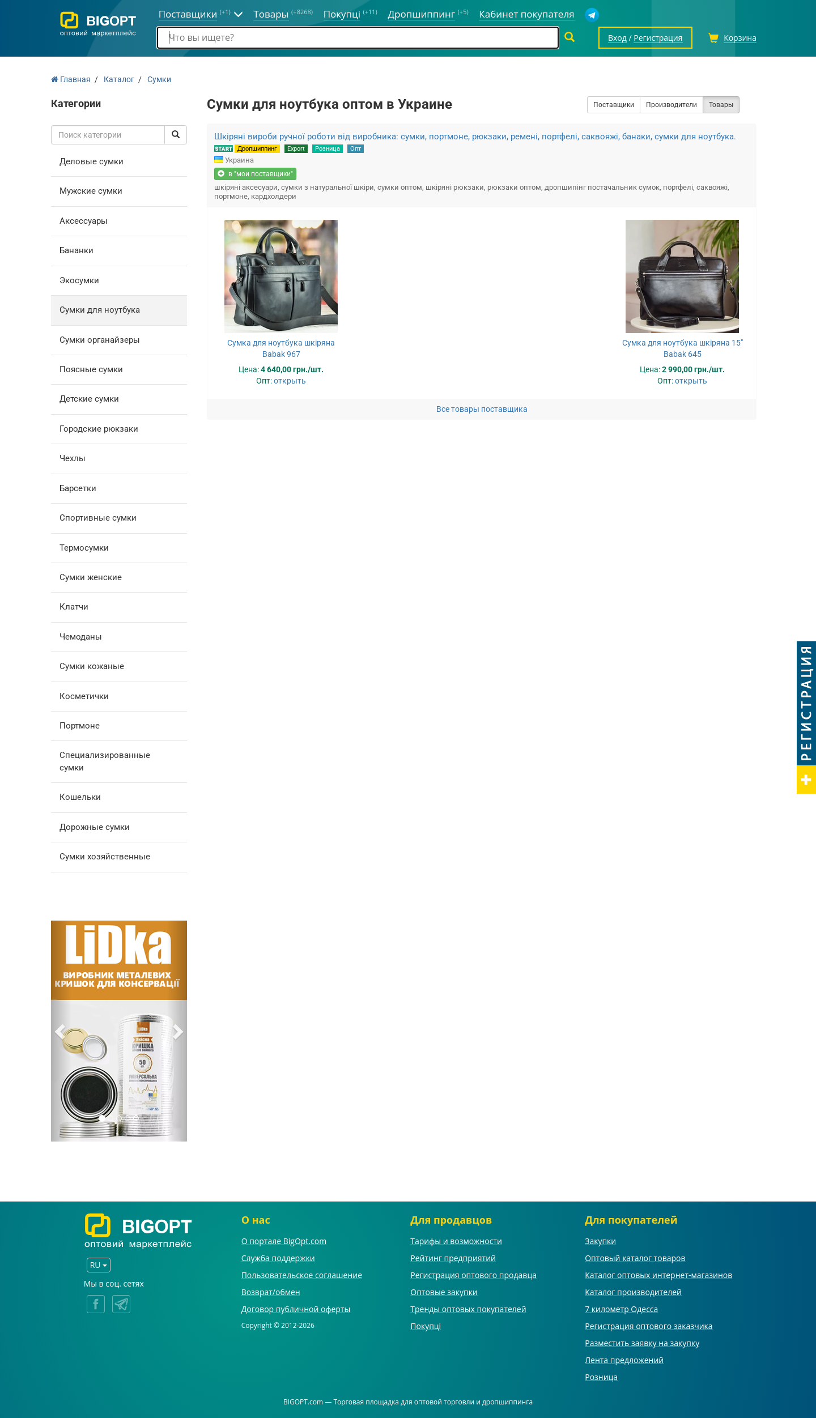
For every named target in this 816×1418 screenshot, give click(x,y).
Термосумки (84, 548)
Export (296, 148)
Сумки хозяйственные (105, 856)
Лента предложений (624, 1360)
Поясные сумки (91, 369)
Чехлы (73, 458)
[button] (61, 1031)
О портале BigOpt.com (283, 1241)
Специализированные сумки (105, 761)
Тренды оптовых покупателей (468, 1309)
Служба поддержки (278, 1258)
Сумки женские (91, 577)
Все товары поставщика (482, 409)
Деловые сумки (92, 161)
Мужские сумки (91, 191)
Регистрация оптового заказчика (648, 1326)
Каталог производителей (633, 1292)
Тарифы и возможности (456, 1241)
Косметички (84, 696)
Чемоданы (81, 637)
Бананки (77, 250)
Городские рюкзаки (99, 429)
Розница (327, 148)
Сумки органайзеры (100, 340)
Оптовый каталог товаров (635, 1258)
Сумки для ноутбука (100, 310)
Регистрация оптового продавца (473, 1275)
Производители (671, 105)
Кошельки (80, 797)
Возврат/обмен (270, 1292)
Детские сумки (89, 399)
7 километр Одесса (621, 1309)
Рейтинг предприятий (453, 1258)
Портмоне (80, 726)
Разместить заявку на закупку (642, 1343)
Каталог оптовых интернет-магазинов (658, 1275)
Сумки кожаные (92, 666)
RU (98, 1264)
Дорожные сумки (95, 827)
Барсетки (78, 488)
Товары (721, 105)
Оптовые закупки (443, 1292)
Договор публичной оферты (296, 1309)
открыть (290, 380)
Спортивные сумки (98, 518)
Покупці (425, 1326)
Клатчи (74, 607)
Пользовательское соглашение (301, 1275)
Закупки (600, 1241)
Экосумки (79, 280)
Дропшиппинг (257, 148)
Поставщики (613, 105)
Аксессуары (84, 221)
